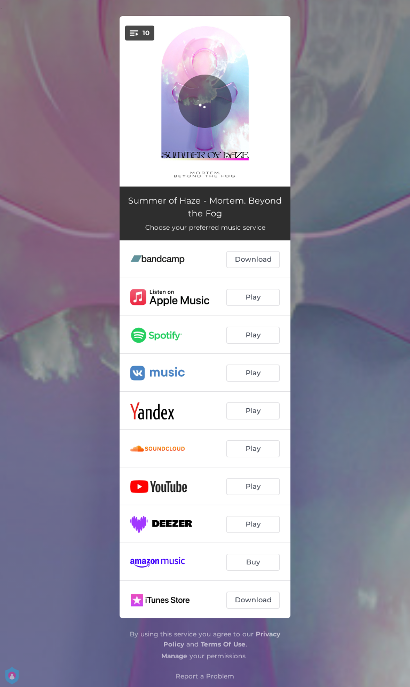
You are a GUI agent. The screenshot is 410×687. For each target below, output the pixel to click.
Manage (174, 656)
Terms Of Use (223, 644)
